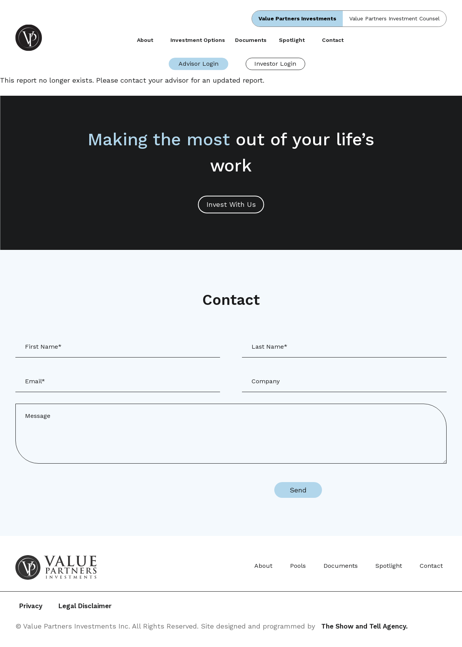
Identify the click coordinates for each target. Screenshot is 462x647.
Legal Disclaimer (95, 606)
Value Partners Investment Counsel (394, 18)
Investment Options (197, 40)
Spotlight (292, 40)
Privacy (31, 606)
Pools (298, 565)
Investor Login (275, 63)
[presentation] (198, 490)
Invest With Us (231, 204)
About (145, 40)
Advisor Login (198, 63)
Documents (251, 40)
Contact (333, 40)
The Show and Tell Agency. (367, 626)
